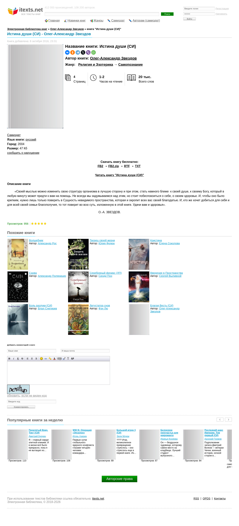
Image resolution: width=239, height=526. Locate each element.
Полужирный (9, 358)
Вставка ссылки (46, 358)
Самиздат (118, 20)
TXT (138, 166)
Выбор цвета (54, 358)
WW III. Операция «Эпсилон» (82, 431)
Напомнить (221, 14)
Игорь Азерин (80, 436)
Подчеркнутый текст (18, 358)
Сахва (33, 272)
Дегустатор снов (100, 305)
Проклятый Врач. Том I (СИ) (38, 431)
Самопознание (130, 64)
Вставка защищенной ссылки (50, 358)
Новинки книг (77, 20)
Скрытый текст (59, 358)
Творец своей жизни (102, 240)
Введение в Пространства (166, 272)
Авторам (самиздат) (146, 20)
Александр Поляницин (52, 275)
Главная (54, 20)
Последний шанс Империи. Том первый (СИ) (213, 433)
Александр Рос (47, 243)
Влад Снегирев (47, 308)
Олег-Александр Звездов (113, 58)
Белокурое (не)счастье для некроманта (169, 433)
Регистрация (222, 8)
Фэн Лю (103, 308)
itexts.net (98, 498)
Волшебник (36, 240)
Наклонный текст (14, 358)
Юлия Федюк (107, 243)
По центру (32, 358)
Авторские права (119, 479)
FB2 (100, 166)
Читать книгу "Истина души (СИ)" (119, 175)
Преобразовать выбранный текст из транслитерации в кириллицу (68, 358)
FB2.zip (113, 166)
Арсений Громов (212, 439)
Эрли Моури (123, 436)
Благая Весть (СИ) (161, 305)
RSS (196, 498)
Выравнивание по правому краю (36, 358)
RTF (127, 166)
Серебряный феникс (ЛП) (106, 272)
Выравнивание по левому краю (27, 358)
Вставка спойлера (72, 358)
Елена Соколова (169, 243)
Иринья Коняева (168, 439)
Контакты (220, 498)
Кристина (156, 240)
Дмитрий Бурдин (37, 436)
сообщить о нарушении (23, 152)
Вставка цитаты (64, 358)
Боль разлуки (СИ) (40, 305)
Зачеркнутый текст (22, 358)
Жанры (98, 20)
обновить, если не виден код (27, 395)
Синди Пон (105, 275)
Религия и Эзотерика (95, 64)
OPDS (206, 498)
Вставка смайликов (41, 358)
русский (31, 139)
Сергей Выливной (170, 275)
